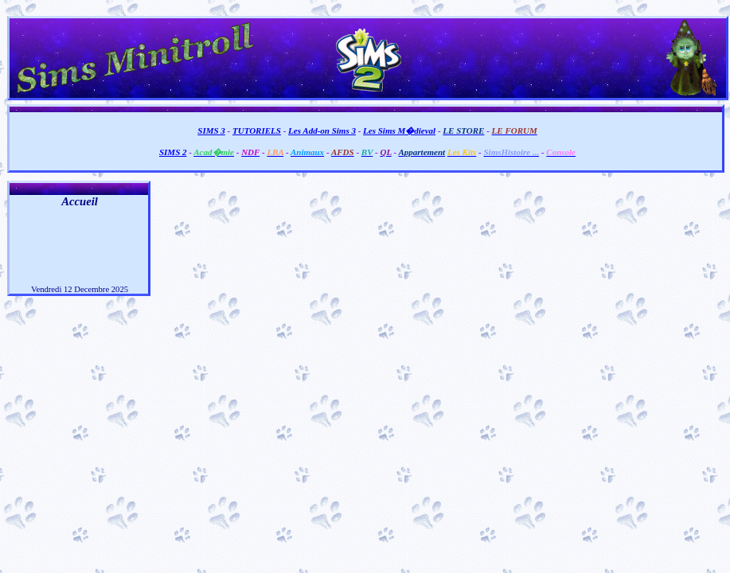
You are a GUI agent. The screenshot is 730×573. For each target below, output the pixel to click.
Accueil (79, 201)
